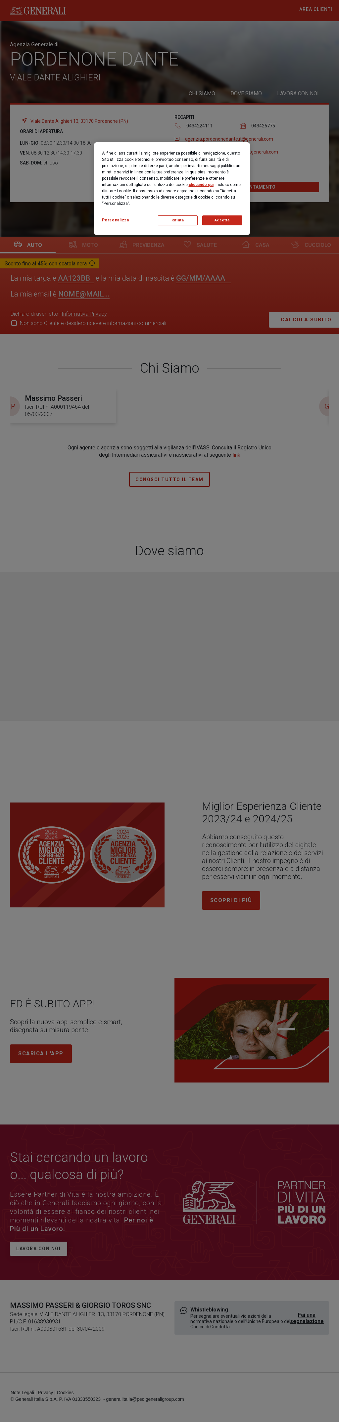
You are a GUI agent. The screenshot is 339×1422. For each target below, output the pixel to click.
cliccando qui (201, 184)
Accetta (222, 220)
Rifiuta (177, 220)
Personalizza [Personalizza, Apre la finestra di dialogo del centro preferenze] (115, 220)
